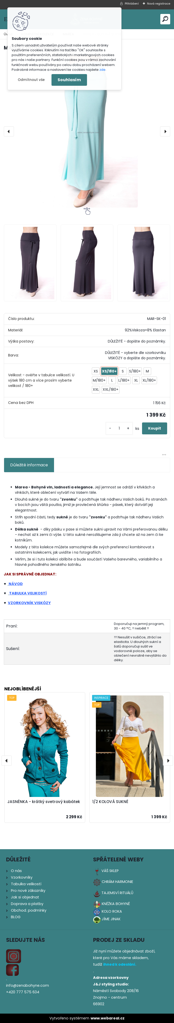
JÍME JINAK (111, 919)
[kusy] (119, 428)
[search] (165, 19)
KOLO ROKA (112, 911)
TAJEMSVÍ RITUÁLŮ (117, 892)
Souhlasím (69, 80)
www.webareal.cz (108, 1018)
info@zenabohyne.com (27, 985)
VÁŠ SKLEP (110, 870)
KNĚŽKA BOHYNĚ (116, 903)
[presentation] (9, 131)
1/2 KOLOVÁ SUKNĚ (110, 801)
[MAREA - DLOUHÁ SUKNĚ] (87, 131)
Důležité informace (29, 465)
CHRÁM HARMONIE (117, 881)
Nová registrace (158, 4)
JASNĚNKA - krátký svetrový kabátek (43, 801)
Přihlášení (132, 4)
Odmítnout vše (31, 79)
